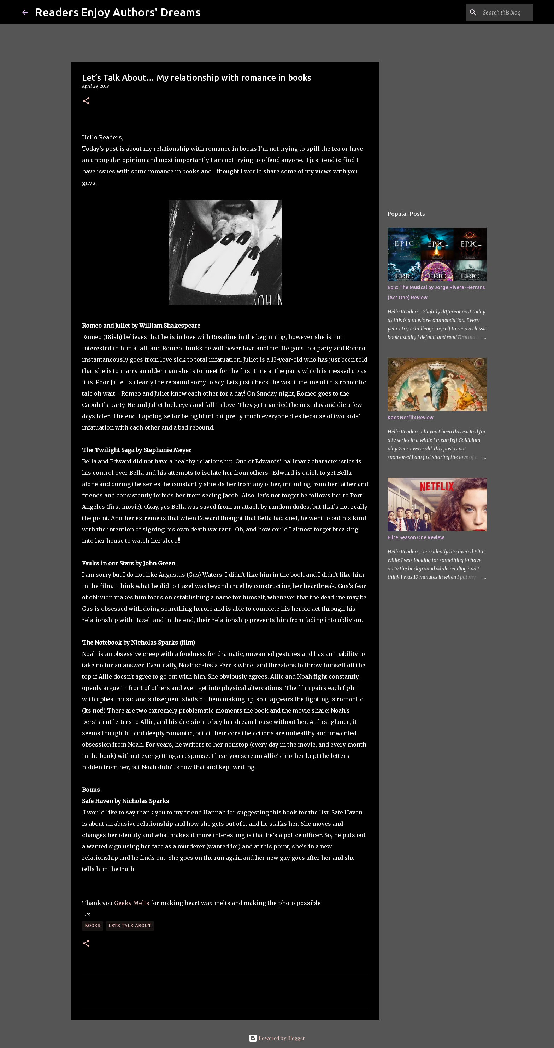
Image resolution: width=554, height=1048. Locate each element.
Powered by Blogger (277, 1038)
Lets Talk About (129, 926)
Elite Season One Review (416, 537)
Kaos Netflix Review (411, 417)
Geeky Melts (131, 902)
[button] (86, 101)
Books (92, 926)
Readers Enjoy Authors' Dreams (117, 12)
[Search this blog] (496, 12)
